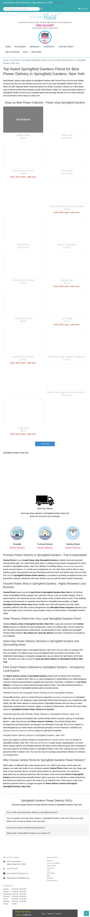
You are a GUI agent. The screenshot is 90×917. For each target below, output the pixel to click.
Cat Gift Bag (67, 318)
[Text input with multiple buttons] (21, 9)
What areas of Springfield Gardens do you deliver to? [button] (28, 833)
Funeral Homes (52, 880)
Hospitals (50, 878)
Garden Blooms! (23, 244)
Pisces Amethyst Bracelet (23, 356)
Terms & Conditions (53, 863)
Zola (25, 52)
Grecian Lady (66, 135)
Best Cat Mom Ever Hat (23, 170)
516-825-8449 (59, 3)
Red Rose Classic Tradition (23, 280)
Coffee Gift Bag (23, 135)
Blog (48, 875)
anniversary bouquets (73, 566)
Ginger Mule (23, 428)
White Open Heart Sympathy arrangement (66, 356)
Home (8, 46)
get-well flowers (41, 743)
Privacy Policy (51, 865)
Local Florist (15, 60)
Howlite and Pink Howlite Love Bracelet (67, 206)
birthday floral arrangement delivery (19, 731)
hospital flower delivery (61, 740)
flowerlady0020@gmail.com (14, 6)
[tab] (46, 812)
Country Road (67, 170)
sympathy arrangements (62, 697)
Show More (45, 444)
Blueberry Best (66, 280)
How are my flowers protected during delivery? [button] (26, 828)
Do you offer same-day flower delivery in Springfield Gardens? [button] (32, 812)
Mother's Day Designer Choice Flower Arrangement (67, 392)
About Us (50, 861)
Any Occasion (12, 52)
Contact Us (50, 868)
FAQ (48, 870)
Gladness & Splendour (66, 244)
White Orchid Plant (23, 318)
